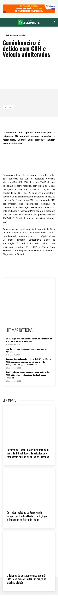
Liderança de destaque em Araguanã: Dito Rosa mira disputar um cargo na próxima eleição (26, 579)
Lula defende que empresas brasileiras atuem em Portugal (26, 350)
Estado (8, 107)
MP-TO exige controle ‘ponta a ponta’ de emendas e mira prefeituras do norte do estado (30, 340)
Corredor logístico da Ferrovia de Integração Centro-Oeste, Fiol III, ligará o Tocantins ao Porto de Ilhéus (28, 516)
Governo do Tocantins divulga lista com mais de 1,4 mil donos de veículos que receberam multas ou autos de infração (28, 453)
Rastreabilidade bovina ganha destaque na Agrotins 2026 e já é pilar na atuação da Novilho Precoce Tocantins (28, 375)
